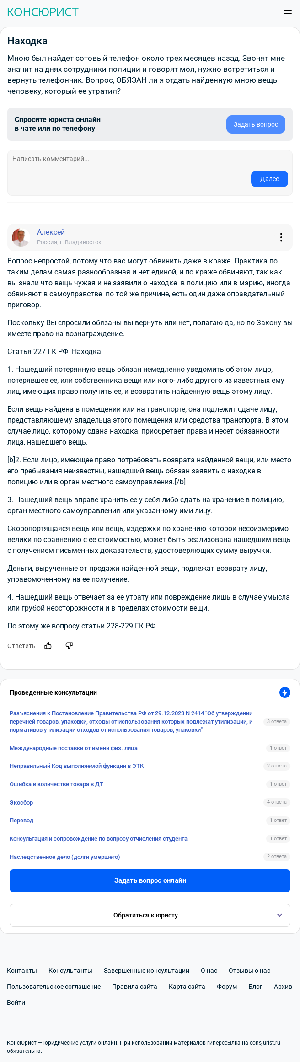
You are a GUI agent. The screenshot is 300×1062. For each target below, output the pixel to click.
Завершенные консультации (146, 970)
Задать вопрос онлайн (150, 880)
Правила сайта (134, 986)
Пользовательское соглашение (54, 986)
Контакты (22, 970)
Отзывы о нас (249, 970)
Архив (283, 986)
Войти (16, 1002)
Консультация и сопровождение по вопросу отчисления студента (99, 838)
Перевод (21, 820)
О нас (209, 970)
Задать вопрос (256, 124)
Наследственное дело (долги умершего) (65, 856)
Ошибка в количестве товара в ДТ (56, 784)
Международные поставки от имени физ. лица (74, 748)
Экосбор (21, 802)
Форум (227, 986)
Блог (255, 986)
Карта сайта (187, 986)
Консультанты (70, 970)
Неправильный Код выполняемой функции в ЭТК (77, 765)
